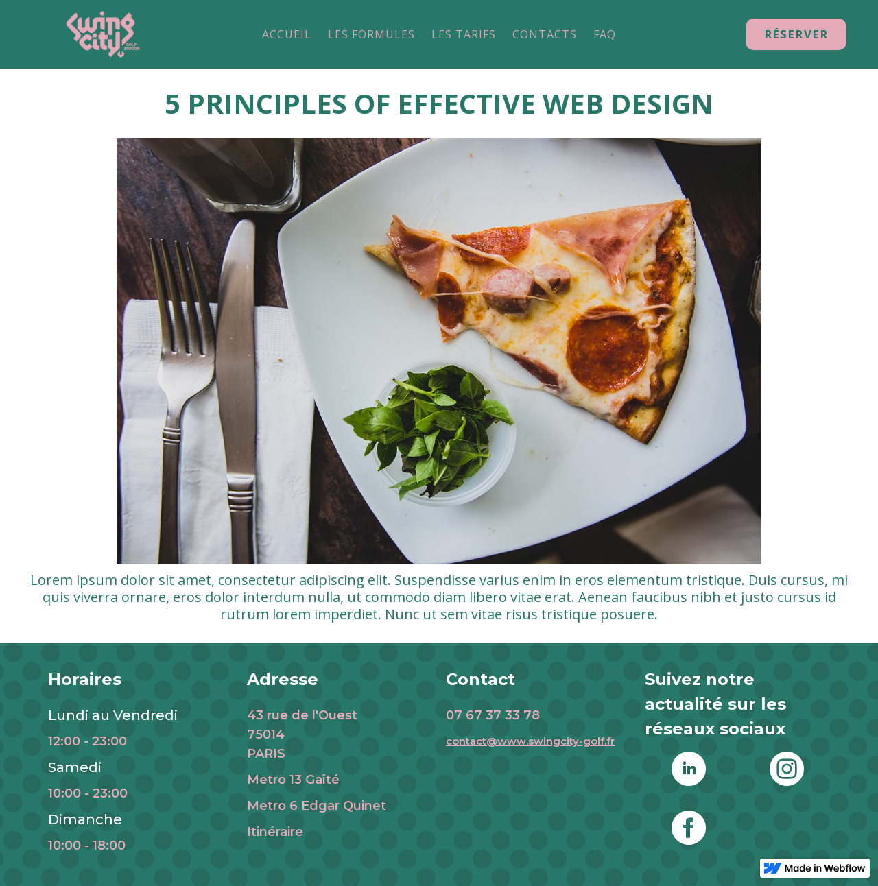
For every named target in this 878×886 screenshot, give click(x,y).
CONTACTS (544, 34)
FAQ (604, 34)
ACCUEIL (286, 34)
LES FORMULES (371, 34)
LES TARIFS (463, 34)
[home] (102, 34)
